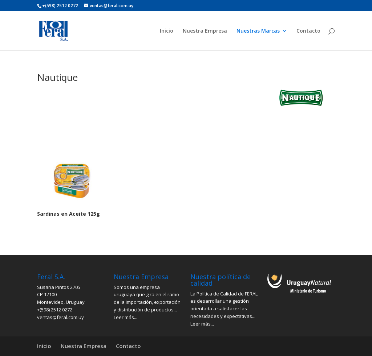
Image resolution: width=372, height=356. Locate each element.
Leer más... (125, 317)
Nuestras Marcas (258, 31)
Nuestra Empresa (205, 31)
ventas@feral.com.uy (60, 317)
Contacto (308, 31)
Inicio (166, 31)
